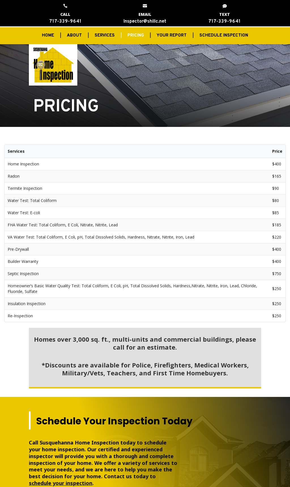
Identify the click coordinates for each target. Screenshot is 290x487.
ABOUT (74, 36)
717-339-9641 (65, 21)
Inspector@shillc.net (144, 21)
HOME (48, 36)
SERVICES (105, 36)
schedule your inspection (60, 483)
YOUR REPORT (172, 36)
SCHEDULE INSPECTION (223, 36)
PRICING (135, 36)
